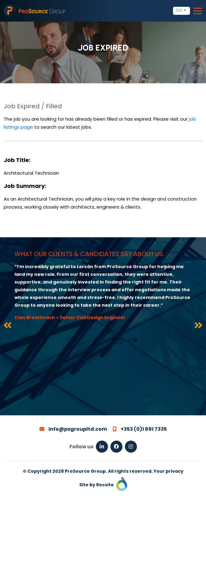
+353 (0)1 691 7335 (140, 429)
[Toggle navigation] (197, 11)
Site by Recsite (103, 485)
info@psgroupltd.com (73, 429)
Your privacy (168, 471)
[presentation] (7, 326)
